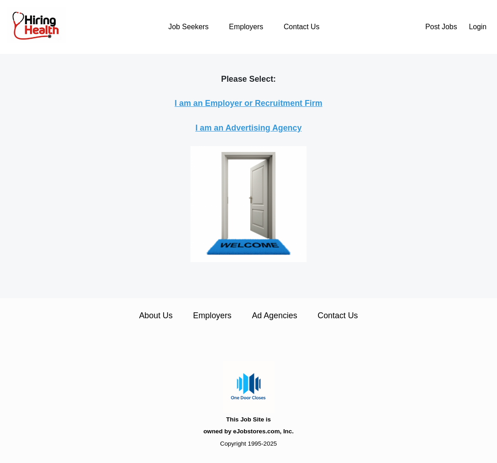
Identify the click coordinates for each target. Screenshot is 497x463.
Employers (246, 27)
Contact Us (301, 27)
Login (477, 27)
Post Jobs (441, 27)
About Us (155, 315)
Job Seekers (189, 27)
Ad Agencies (274, 315)
